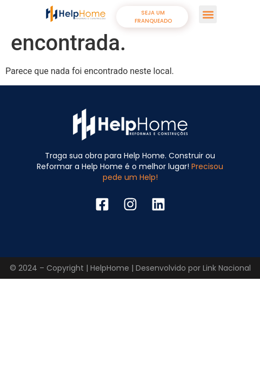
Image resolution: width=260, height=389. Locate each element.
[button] (208, 14)
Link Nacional (227, 268)
